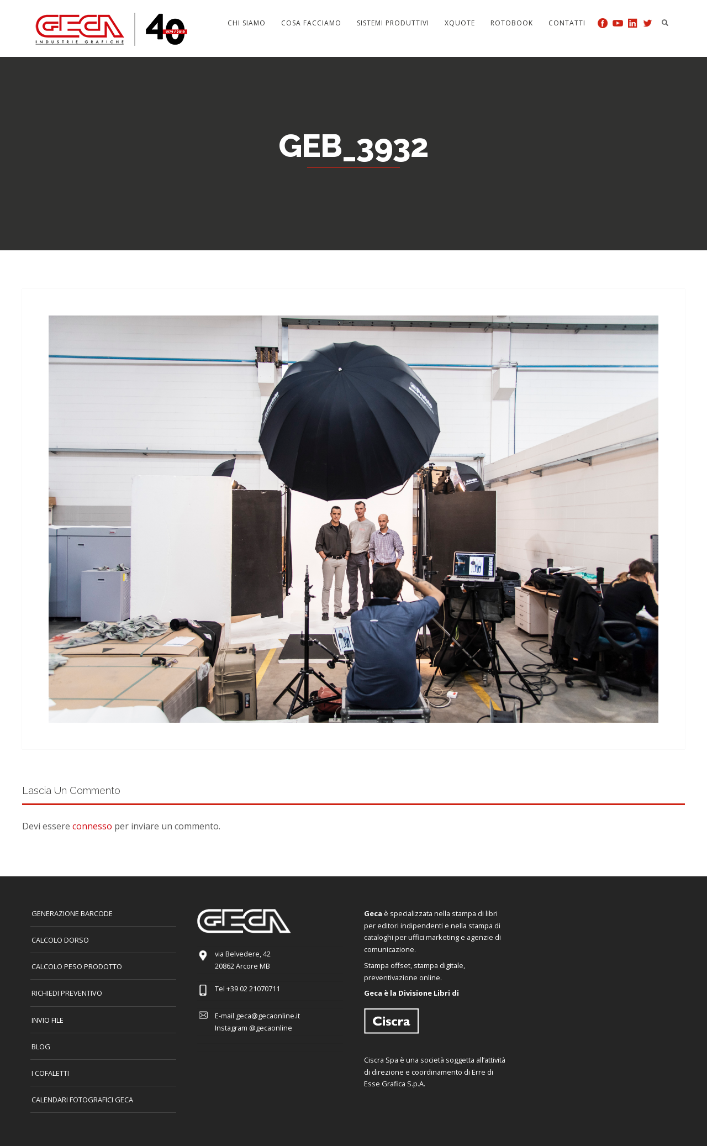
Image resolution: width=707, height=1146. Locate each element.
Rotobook (511, 23)
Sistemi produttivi (393, 23)
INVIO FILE (47, 1020)
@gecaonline (270, 1028)
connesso (92, 826)
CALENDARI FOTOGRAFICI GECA (82, 1100)
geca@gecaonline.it (268, 1016)
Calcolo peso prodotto (76, 966)
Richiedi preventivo (66, 993)
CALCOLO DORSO (60, 940)
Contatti (566, 23)
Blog (40, 1047)
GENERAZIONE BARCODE (72, 913)
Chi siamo (247, 23)
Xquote (460, 23)
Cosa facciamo (311, 23)
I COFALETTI (50, 1073)
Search (665, 22)
